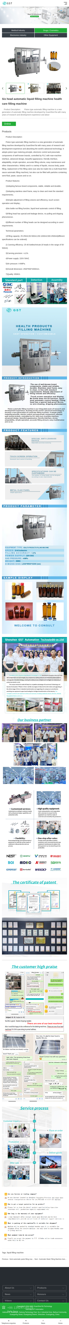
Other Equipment (51, 35)
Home (60, 1321)
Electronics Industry (18, 35)
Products (25, 1321)
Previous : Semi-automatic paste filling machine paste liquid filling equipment (18, 1259)
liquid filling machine (15, 1253)
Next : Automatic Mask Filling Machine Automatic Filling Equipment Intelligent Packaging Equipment (50, 1259)
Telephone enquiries (8, 1321)
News (43, 1321)
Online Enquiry (8, 124)
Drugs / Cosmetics (50, 30)
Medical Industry (18, 30)
